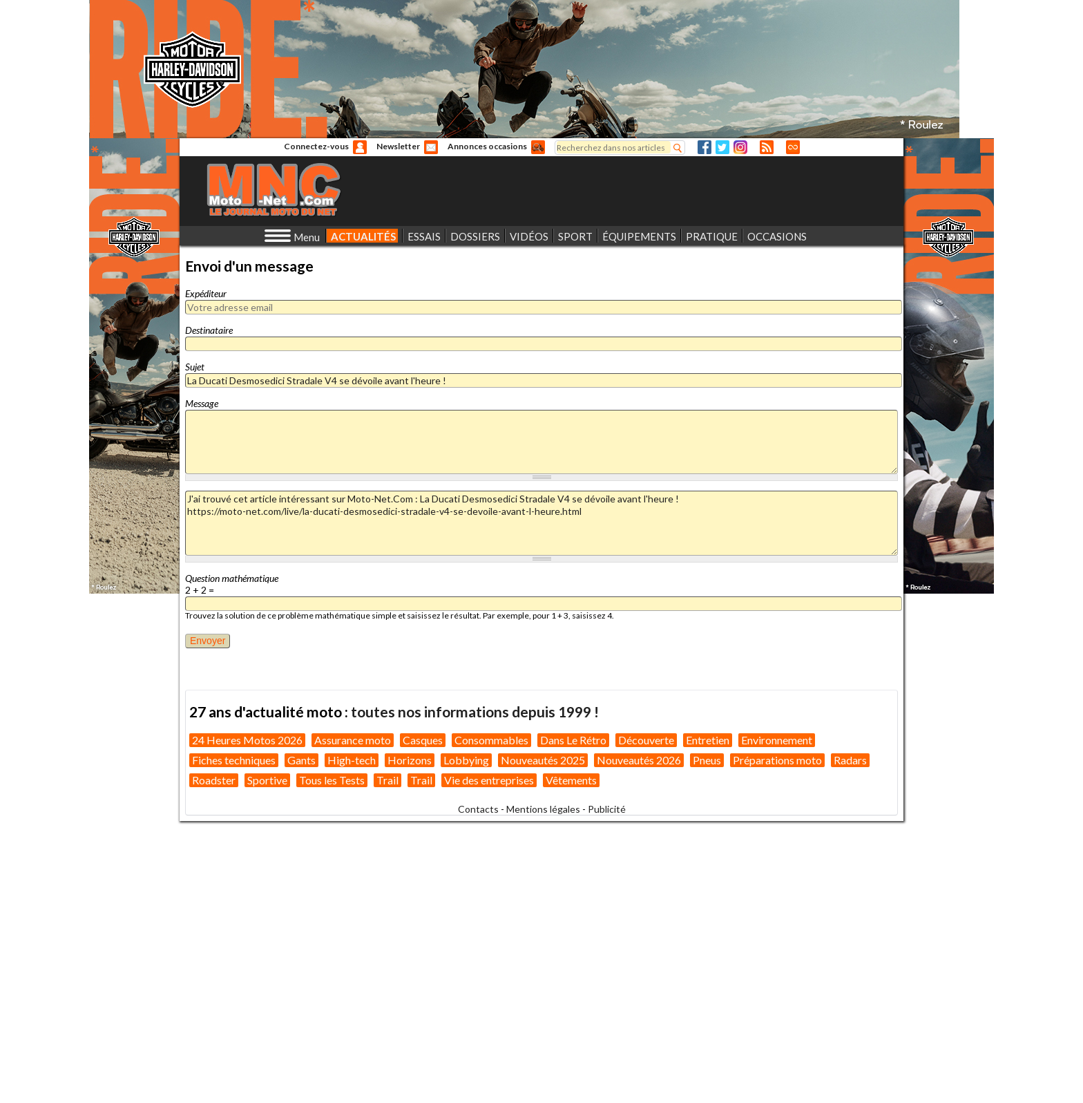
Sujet (194, 367)
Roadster (214, 779)
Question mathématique (231, 578)
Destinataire (209, 330)
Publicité (607, 809)
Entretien (707, 739)
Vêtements (571, 779)
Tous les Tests (332, 779)
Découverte (646, 739)
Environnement (776, 739)
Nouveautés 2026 (639, 759)
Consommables (491, 739)
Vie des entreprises (489, 779)
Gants (301, 759)
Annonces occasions (487, 146)
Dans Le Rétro (573, 739)
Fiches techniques (234, 759)
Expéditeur (206, 293)
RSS (767, 147)
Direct (793, 147)
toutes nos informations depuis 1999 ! (475, 711)
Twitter (722, 147)
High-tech (351, 759)
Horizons (409, 759)
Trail (387, 779)
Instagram (740, 147)
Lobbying (466, 759)
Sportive (267, 779)
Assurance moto (352, 739)
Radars (850, 759)
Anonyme (360, 147)
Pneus (707, 759)
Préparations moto (777, 759)
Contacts (478, 809)
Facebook (704, 147)
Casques (423, 739)
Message (201, 403)
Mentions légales (543, 809)
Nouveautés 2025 (543, 759)
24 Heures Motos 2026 (247, 739)
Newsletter (398, 146)
